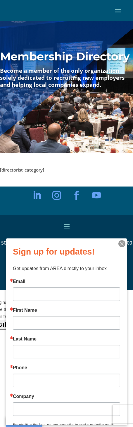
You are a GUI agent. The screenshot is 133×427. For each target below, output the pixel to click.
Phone (20, 367)
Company (23, 396)
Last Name (25, 339)
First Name (25, 310)
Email (19, 281)
